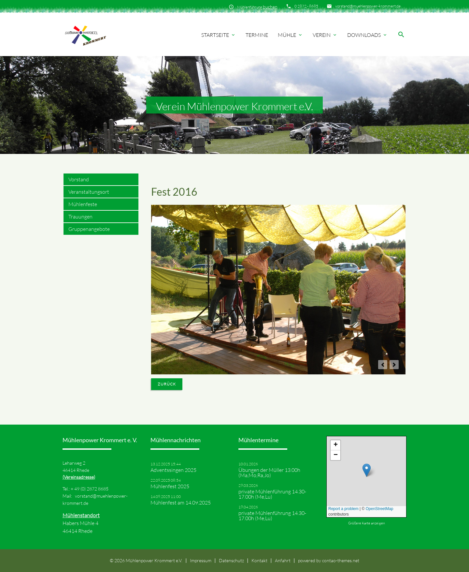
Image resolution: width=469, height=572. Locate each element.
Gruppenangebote (89, 229)
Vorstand (78, 179)
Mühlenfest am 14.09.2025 (180, 502)
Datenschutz (231, 560)
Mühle (290, 35)
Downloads (367, 35)
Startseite (218, 35)
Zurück (167, 384)
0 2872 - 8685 (306, 6)
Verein (325, 35)
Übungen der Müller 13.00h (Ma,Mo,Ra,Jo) (269, 472)
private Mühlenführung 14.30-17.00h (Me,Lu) (272, 494)
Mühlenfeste (82, 204)
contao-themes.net (340, 560)
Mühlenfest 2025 (169, 486)
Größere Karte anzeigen (366, 523)
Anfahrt (283, 560)
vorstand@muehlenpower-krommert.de (368, 6)
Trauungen (80, 216)
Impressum (200, 560)
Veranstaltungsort (88, 191)
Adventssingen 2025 (173, 470)
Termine (257, 35)
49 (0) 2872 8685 (91, 488)
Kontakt (259, 560)
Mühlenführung (257, 6)
